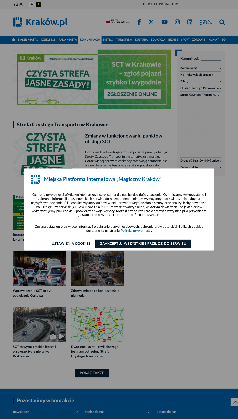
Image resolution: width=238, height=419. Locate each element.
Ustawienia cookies (71, 243)
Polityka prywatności (136, 231)
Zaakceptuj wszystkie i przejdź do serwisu (143, 243)
